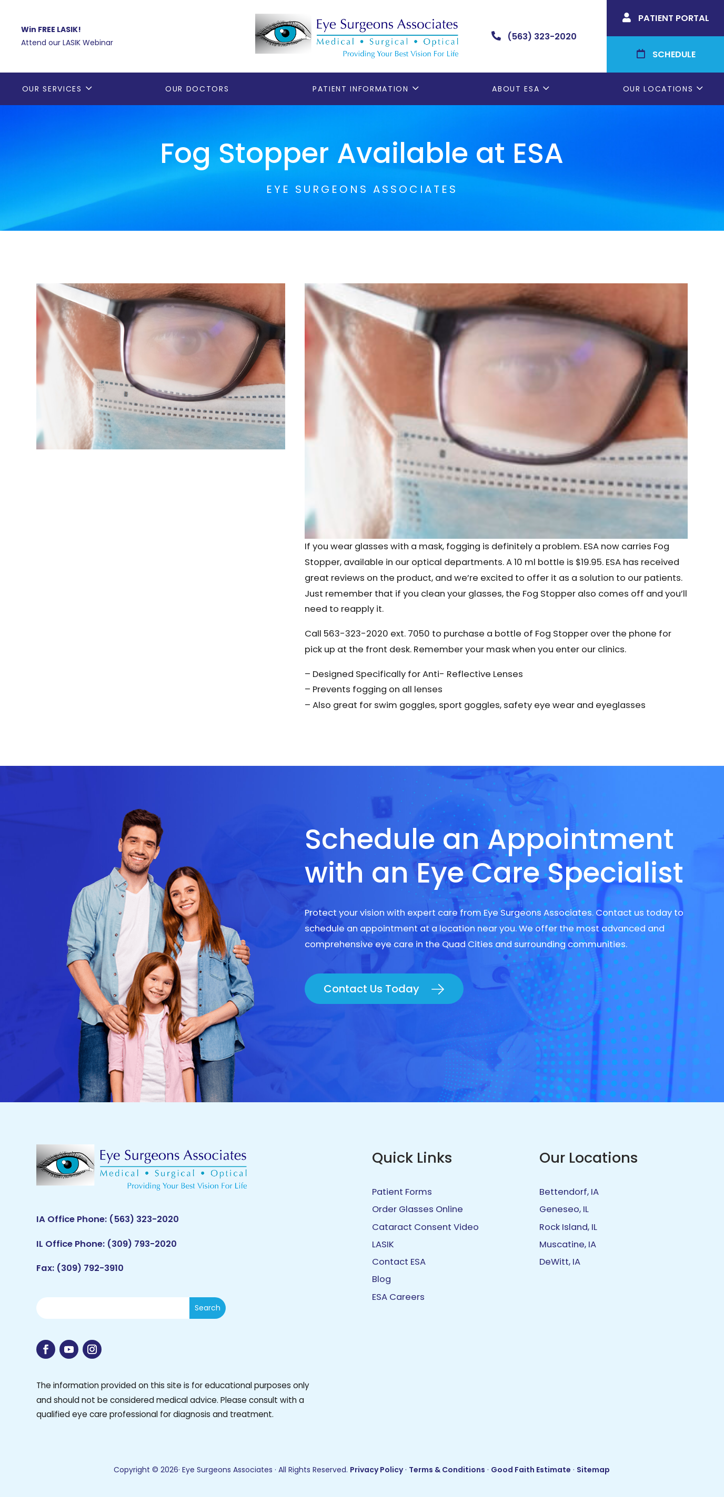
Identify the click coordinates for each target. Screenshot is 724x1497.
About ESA (515, 89)
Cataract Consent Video (425, 1227)
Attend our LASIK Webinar (67, 42)
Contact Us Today (371, 988)
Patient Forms (402, 1192)
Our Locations (658, 89)
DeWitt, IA (559, 1262)
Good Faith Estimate (531, 1469)
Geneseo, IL (564, 1209)
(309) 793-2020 (142, 1244)
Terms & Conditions (447, 1469)
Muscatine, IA (567, 1244)
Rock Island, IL (568, 1227)
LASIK (383, 1244)
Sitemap (593, 1469)
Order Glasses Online (417, 1209)
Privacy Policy (376, 1469)
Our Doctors (197, 89)
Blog (381, 1279)
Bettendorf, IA (569, 1192)
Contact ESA (399, 1262)
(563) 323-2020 (144, 1219)
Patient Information (361, 89)
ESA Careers (398, 1297)
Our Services (52, 89)
